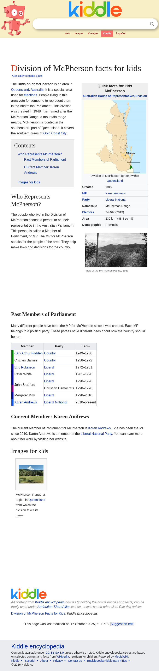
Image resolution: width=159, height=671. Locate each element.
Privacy (58, 660)
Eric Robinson (24, 367)
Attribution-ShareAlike (53, 607)
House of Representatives (116, 96)
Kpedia (107, 33)
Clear (143, 24)
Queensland (115, 180)
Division (141, 96)
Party (86, 199)
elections (30, 95)
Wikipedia (63, 656)
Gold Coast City (54, 133)
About (44, 660)
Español (120, 33)
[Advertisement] (79, 49)
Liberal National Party (96, 433)
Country (50, 353)
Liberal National (115, 199)
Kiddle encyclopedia (49, 602)
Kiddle (15, 660)
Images (79, 33)
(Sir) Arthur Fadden (28, 353)
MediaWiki (121, 656)
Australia (37, 89)
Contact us (75, 660)
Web (67, 33)
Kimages (93, 33)
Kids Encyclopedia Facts (27, 75)
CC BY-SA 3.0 (55, 652)
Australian (90, 96)
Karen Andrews (115, 193)
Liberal (49, 367)
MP (84, 193)
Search (152, 24)
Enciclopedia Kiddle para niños (107, 660)
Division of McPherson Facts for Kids (38, 613)
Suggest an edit (122, 624)
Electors (88, 212)
